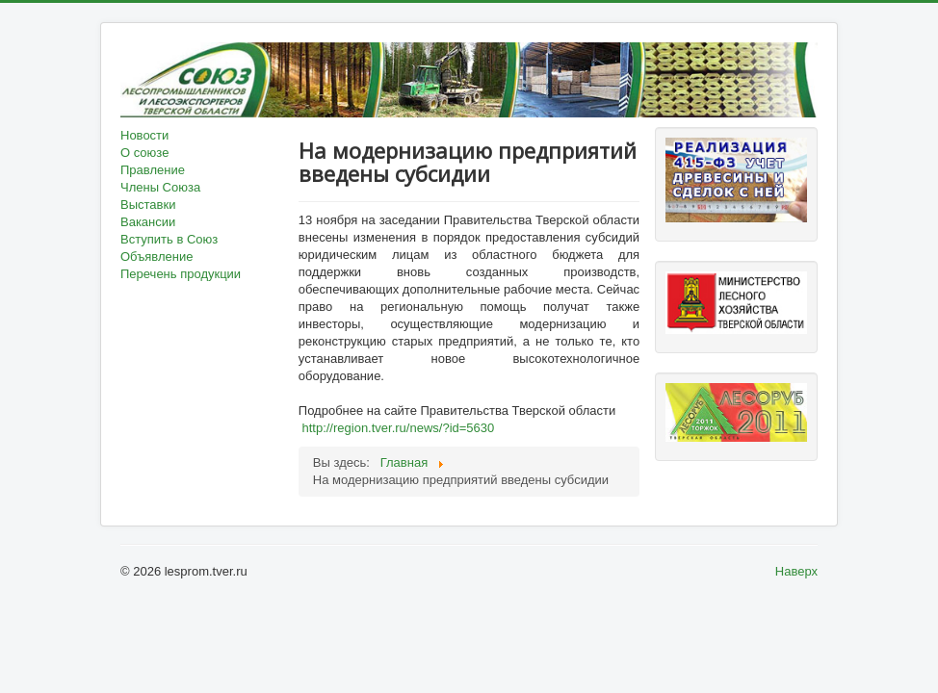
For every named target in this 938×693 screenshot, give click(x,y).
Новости (144, 135)
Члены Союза (160, 187)
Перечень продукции (180, 274)
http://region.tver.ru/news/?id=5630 (397, 428)
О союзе (144, 152)
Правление (152, 170)
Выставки (147, 204)
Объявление (156, 256)
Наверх (796, 571)
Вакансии (147, 222)
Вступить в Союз (169, 239)
